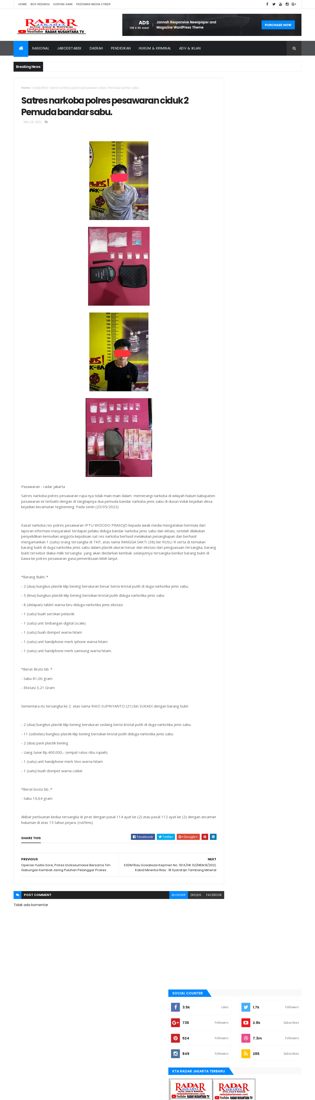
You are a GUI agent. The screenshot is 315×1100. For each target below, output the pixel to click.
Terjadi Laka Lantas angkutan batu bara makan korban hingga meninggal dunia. (266, 315)
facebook (192, 908)
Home (22, 4)
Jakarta (221, 484)
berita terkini (225, 468)
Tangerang (224, 576)
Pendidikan (121, 48)
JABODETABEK (225, 476)
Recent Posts (234, 332)
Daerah (96, 48)
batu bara (223, 443)
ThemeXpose (41, 1093)
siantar (221, 567)
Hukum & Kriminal (155, 48)
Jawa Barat (224, 493)
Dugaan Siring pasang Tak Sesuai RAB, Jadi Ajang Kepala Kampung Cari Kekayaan (266, 265)
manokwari (224, 526)
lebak (219, 518)
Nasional (40, 48)
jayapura (222, 501)
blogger (157, 908)
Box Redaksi (40, 4)
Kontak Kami (63, 4)
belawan (222, 459)
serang (221, 559)
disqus (174, 908)
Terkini (221, 593)
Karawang (223, 509)
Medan (220, 534)
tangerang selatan (230, 584)
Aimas (220, 426)
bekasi (220, 451)
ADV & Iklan (190, 48)
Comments (279, 332)
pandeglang (225, 551)
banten (221, 435)
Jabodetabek (69, 48)
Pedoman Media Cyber (93, 4)
